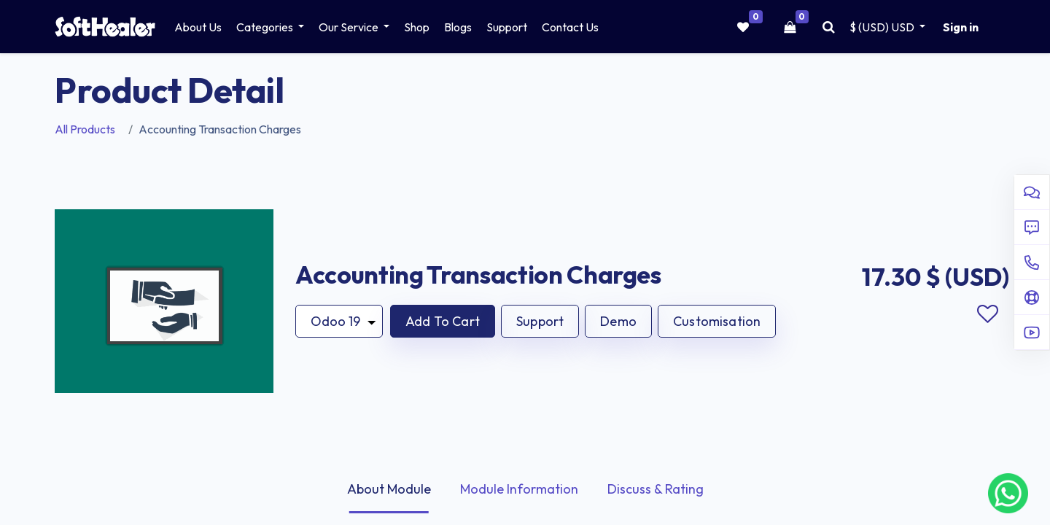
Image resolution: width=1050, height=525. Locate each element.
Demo (618, 321)
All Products (85, 129)
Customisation (717, 321)
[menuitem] (198, 27)
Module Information (519, 489)
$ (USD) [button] (883, 27)
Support (540, 321)
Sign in (961, 27)
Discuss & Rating (655, 489)
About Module (389, 489)
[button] (442, 321)
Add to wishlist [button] (987, 314)
